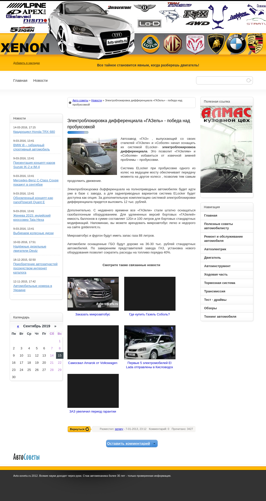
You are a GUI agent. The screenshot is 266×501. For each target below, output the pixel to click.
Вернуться (77, 429)
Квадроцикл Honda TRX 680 (34, 132)
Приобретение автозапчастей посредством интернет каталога (35, 268)
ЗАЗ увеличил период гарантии (92, 411)
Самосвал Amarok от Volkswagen (93, 363)
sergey (119, 428)
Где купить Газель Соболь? (149, 314)
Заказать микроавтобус (92, 314)
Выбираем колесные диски (33, 233)
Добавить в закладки (26, 62)
